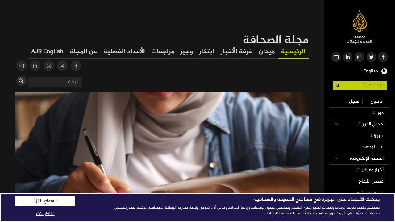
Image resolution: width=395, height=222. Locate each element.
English (371, 70)
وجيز (186, 52)
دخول (376, 101)
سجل (354, 101)
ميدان (267, 52)
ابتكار (206, 52)
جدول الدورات (370, 124)
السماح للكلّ (45, 201)
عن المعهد (373, 147)
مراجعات (162, 52)
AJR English (47, 52)
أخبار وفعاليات (370, 170)
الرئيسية (293, 52)
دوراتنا (378, 113)
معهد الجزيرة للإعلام (360, 26)
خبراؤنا (377, 136)
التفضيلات (45, 214)
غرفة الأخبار (236, 52)
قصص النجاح (371, 181)
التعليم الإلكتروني (367, 158)
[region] (197, 207)
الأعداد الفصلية (124, 52)
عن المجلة (83, 52)
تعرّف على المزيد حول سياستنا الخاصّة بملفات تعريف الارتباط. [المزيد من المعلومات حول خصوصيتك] (314, 213)
